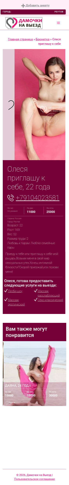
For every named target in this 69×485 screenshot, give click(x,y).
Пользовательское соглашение (34, 479)
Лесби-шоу (15, 291)
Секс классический (50, 300)
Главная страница (20, 39)
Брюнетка (42, 39)
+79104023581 (37, 198)
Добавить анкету (35, 6)
